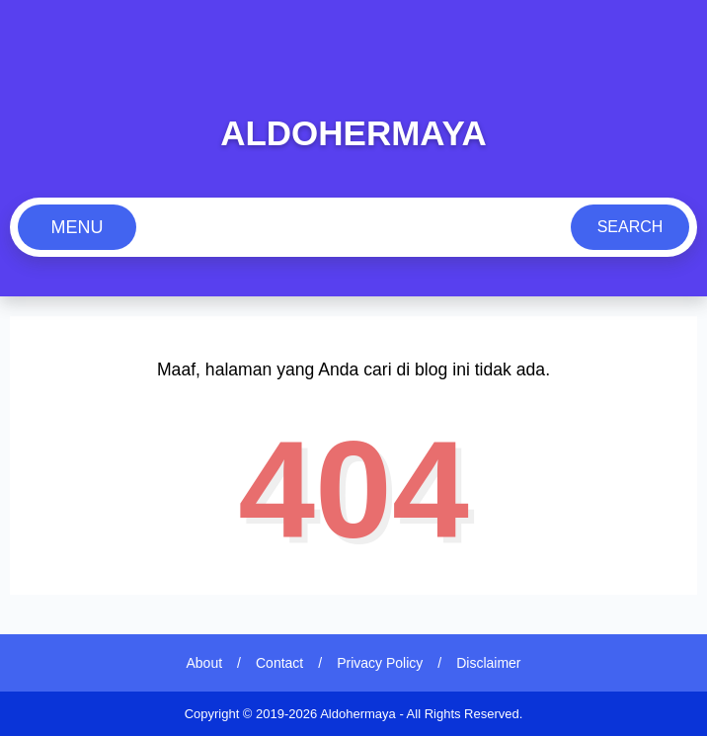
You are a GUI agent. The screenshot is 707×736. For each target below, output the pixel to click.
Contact (279, 663)
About (205, 663)
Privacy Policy (380, 663)
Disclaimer (488, 663)
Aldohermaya (353, 133)
